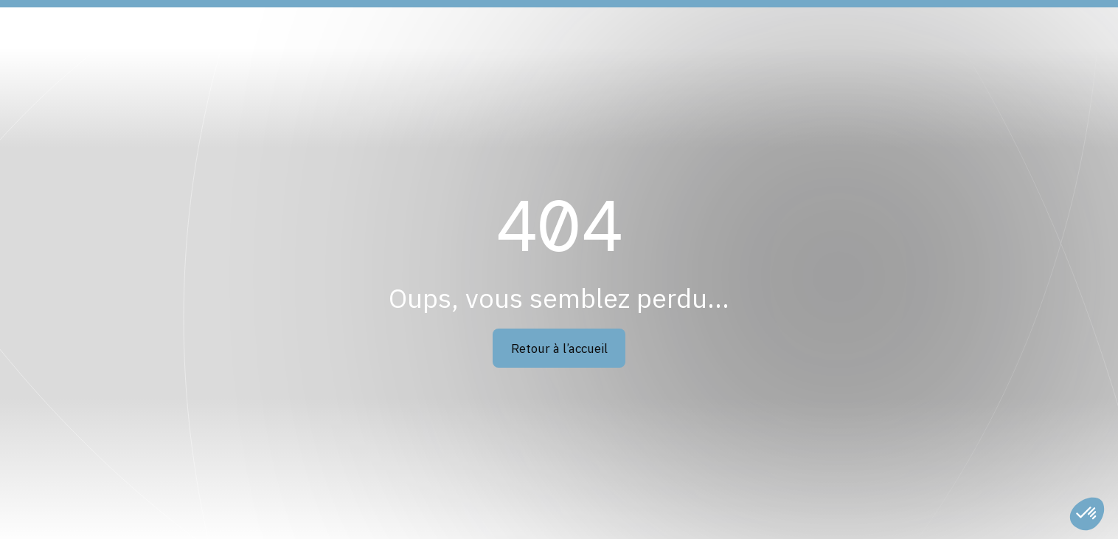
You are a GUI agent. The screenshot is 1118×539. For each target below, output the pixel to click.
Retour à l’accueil (559, 348)
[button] (1087, 514)
